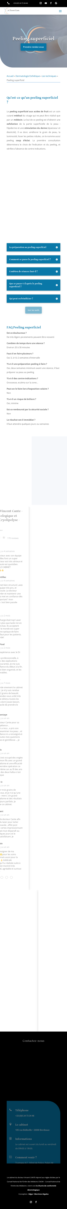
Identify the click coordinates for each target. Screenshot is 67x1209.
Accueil (10, 76)
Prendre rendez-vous (33, 47)
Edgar (31, 1194)
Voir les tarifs (33, 310)
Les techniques (49, 76)
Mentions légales (41, 1194)
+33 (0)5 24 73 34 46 (24, 1157)
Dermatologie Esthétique (28, 76)
